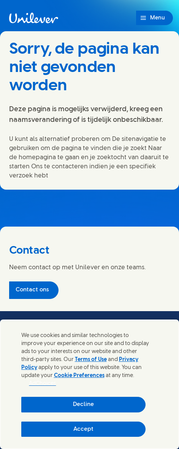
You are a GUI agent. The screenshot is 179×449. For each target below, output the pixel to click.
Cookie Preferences (79, 376)
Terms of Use (91, 360)
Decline (83, 404)
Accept (83, 429)
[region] (89, 384)
